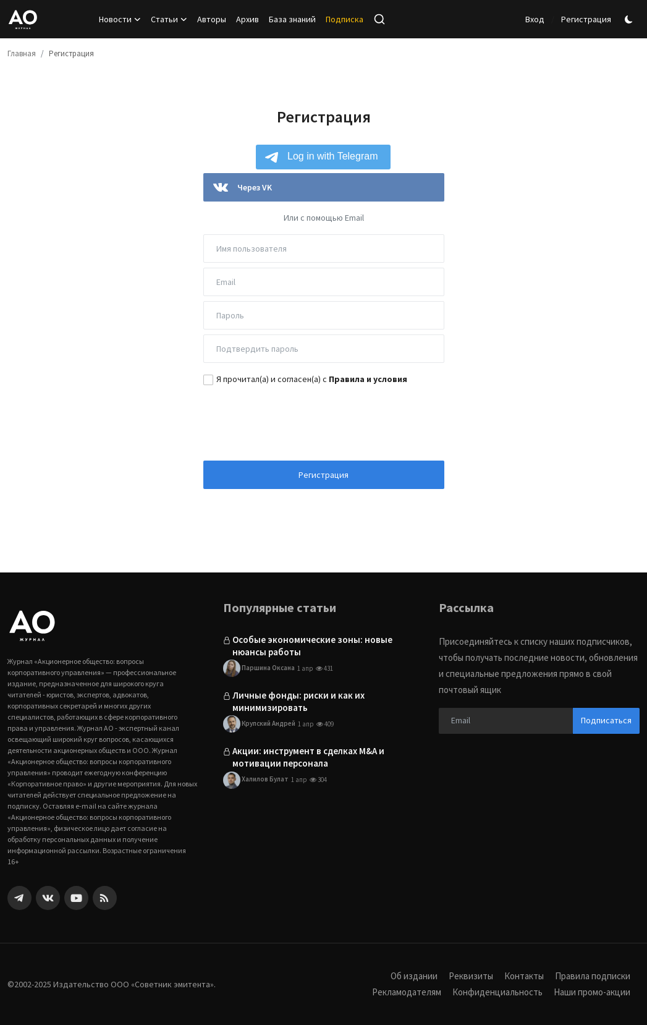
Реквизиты (471, 976)
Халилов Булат (256, 780)
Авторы (211, 19)
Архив (247, 19)
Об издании (414, 976)
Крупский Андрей (259, 724)
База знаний (292, 19)
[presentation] (324, 422)
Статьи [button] (169, 19)
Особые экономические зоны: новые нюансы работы (312, 646)
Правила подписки (592, 976)
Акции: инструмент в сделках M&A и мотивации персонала (308, 757)
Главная (21, 53)
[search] (379, 19)
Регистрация (586, 19)
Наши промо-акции (592, 992)
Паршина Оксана (259, 668)
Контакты (524, 976)
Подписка (344, 19)
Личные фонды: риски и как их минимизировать (298, 701)
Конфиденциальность (497, 992)
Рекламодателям (406, 992)
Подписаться (606, 720)
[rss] (105, 898)
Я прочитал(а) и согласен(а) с (311, 379)
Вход (534, 19)
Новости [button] (120, 19)
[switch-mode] (630, 19)
